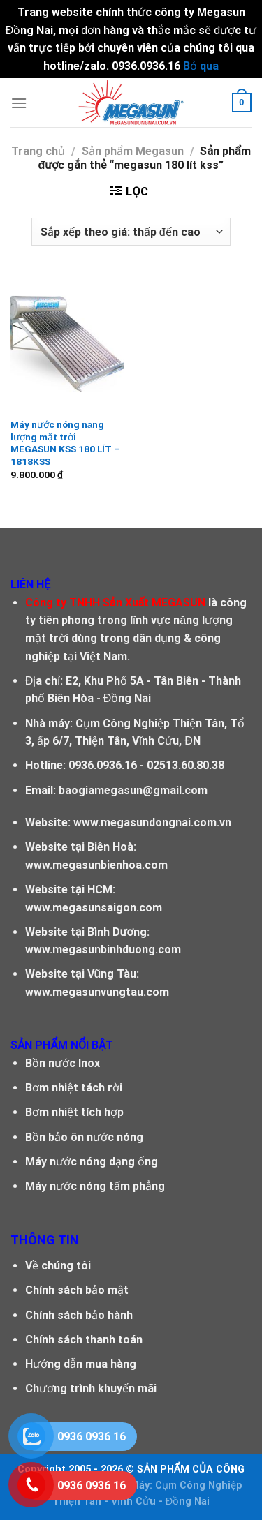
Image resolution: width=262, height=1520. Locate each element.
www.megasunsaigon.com (93, 907)
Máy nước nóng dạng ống (91, 1161)
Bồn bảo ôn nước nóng (84, 1137)
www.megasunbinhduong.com (103, 949)
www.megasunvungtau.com (97, 992)
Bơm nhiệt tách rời (73, 1087)
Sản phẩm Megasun (133, 151)
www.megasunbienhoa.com (96, 865)
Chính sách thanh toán (84, 1339)
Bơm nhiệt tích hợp (74, 1112)
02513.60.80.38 (185, 765)
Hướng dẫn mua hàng (80, 1364)
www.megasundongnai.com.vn (152, 822)
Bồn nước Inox (62, 1063)
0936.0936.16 (102, 765)
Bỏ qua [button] (201, 66)
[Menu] (18, 103)
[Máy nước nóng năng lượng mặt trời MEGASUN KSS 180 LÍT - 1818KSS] (67, 342)
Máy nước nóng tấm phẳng (95, 1186)
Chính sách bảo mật (77, 1290)
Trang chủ (38, 151)
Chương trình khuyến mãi (91, 1388)
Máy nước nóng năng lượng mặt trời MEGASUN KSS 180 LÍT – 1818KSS (65, 443)
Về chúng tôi (58, 1265)
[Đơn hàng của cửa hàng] (131, 232)
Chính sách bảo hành (79, 1315)
